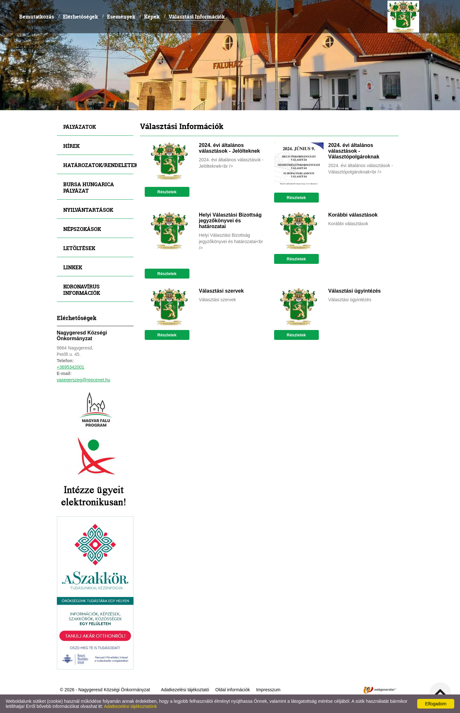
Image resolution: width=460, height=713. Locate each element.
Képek (152, 16)
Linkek (72, 267)
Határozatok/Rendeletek (98, 165)
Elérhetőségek (80, 16)
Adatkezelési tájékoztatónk (130, 706)
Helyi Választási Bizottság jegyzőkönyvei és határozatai (230, 220)
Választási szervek (221, 291)
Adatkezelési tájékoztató (185, 689)
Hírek (71, 145)
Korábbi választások (353, 215)
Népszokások (82, 229)
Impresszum (268, 689)
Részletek (167, 191)
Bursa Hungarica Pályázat (88, 187)
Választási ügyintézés (354, 291)
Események (121, 16)
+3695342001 (70, 367)
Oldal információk (232, 689)
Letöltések (79, 248)
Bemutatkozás (36, 16)
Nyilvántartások (88, 209)
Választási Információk (197, 16)
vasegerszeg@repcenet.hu (84, 379)
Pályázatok (79, 126)
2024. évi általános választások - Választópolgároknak (353, 150)
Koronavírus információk (81, 289)
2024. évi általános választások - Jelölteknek (229, 148)
